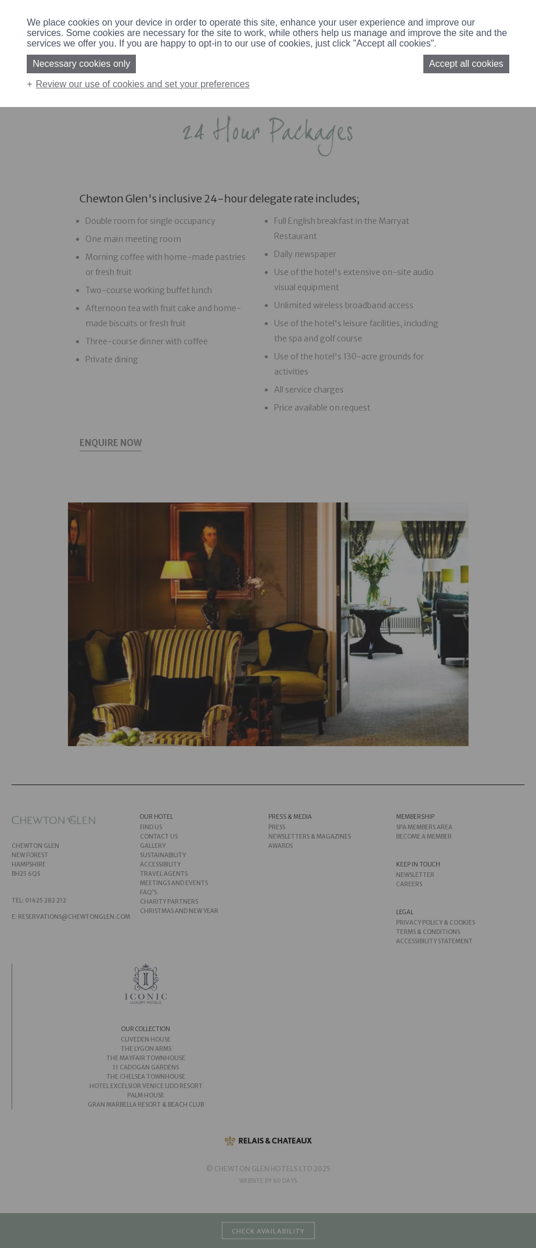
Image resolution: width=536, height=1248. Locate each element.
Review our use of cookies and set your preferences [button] (143, 84)
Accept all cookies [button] (466, 64)
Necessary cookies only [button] (81, 64)
